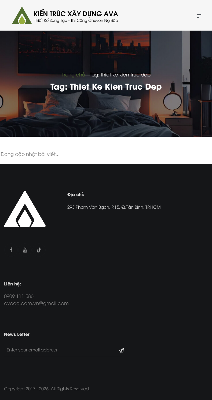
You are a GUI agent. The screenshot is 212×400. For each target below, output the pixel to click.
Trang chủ (73, 74)
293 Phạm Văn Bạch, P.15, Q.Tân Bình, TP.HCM (114, 207)
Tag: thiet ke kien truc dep (120, 74)
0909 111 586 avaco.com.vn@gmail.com (36, 299)
